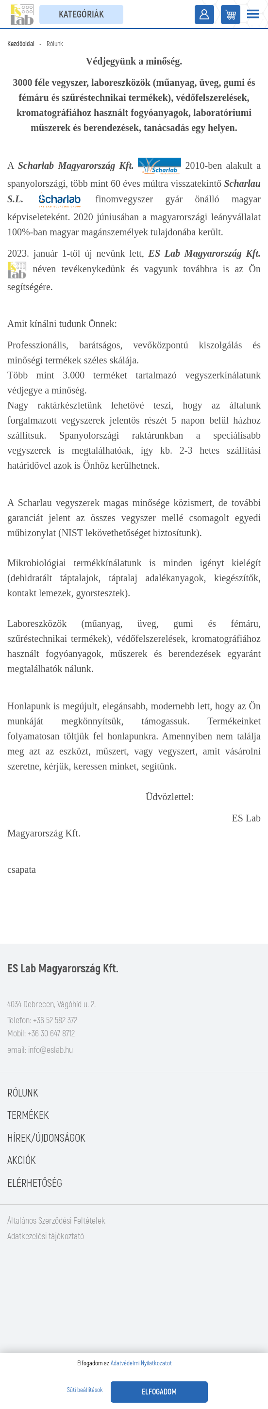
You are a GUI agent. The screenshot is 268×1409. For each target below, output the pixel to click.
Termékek (28, 1115)
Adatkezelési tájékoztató (45, 1236)
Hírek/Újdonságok (46, 1138)
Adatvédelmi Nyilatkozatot (141, 1363)
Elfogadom (159, 1392)
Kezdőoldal (20, 44)
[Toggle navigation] (253, 14)
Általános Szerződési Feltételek (56, 1221)
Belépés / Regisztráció (204, 14)
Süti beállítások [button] (85, 1390)
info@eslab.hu (50, 1050)
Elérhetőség (34, 1183)
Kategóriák (81, 14)
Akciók (21, 1160)
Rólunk (22, 1093)
